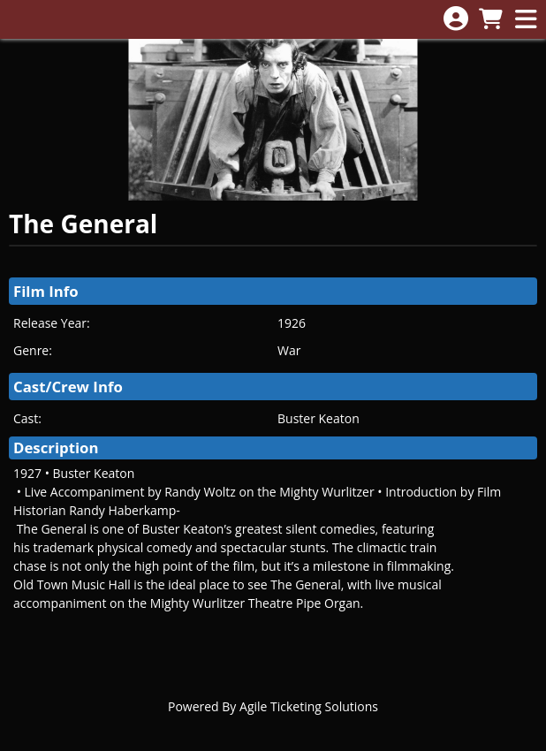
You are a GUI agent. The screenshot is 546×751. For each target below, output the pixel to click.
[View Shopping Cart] (490, 20)
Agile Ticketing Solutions (308, 706)
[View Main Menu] (526, 19)
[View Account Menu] (456, 19)
